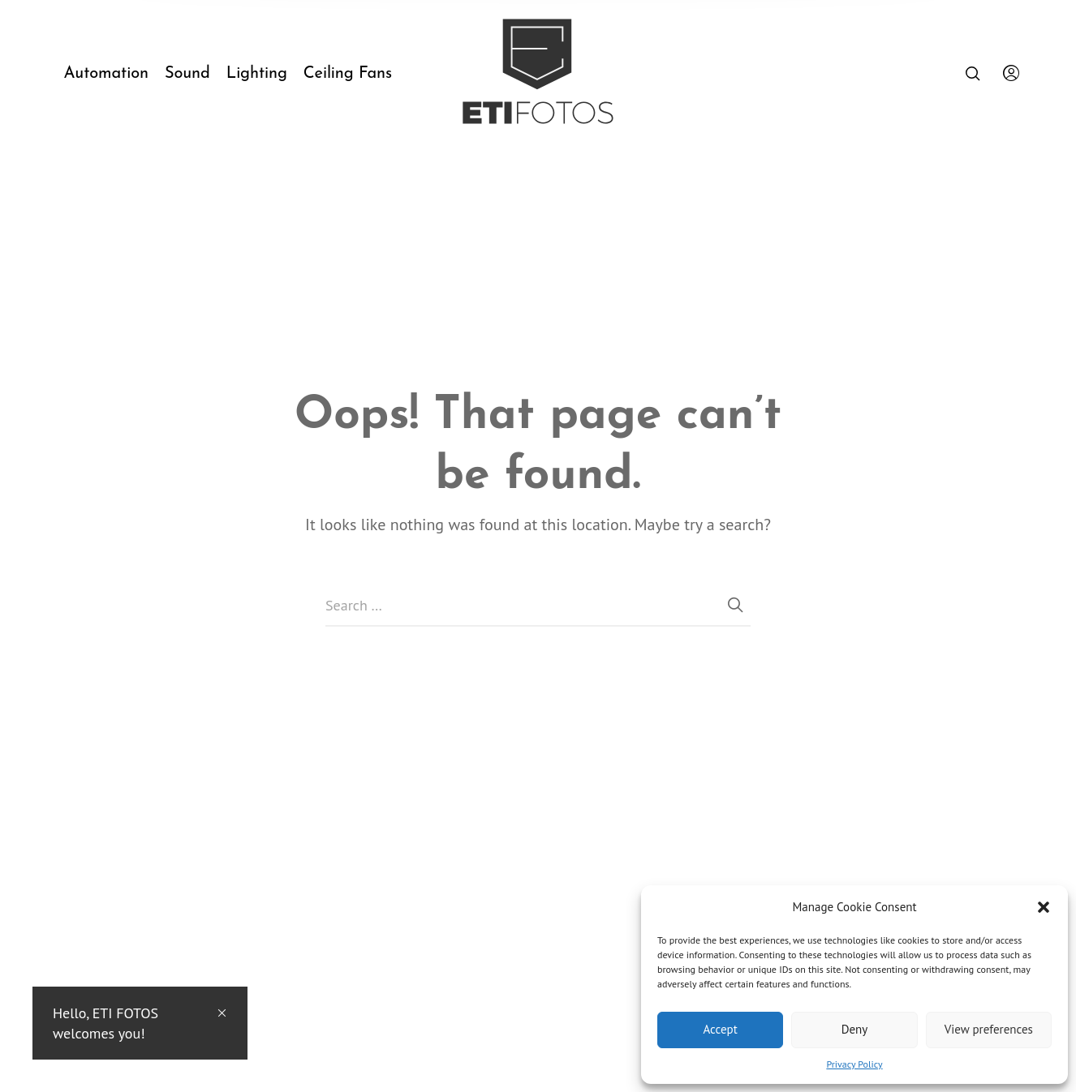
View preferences (989, 1029)
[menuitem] (113, 74)
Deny (854, 1029)
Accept (721, 1029)
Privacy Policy (854, 1064)
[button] (1043, 907)
